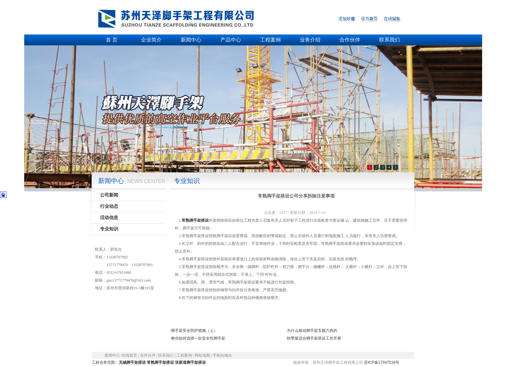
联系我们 (389, 40)
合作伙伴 (349, 40)
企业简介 (151, 40)
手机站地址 (222, 355)
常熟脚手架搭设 (195, 220)
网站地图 (202, 355)
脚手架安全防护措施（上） (194, 330)
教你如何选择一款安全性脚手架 (198, 338)
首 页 (111, 40)
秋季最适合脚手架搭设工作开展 (314, 338)
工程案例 (270, 40)
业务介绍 (310, 40)
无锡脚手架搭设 (132, 362)
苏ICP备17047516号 (381, 362)
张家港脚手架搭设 (190, 362)
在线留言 (129, 355)
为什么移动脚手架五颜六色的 (312, 330)
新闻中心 (191, 40)
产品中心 (230, 40)
